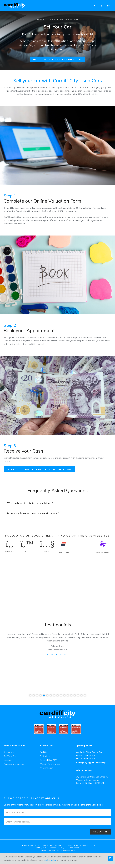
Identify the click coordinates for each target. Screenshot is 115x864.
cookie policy (50, 860)
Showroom (9, 752)
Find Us (43, 752)
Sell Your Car (10, 756)
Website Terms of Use (50, 764)
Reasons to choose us (14, 764)
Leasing (7, 760)
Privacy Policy (46, 768)
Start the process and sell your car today (39, 469)
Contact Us (45, 756)
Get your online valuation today (57, 59)
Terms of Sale (48, 760)
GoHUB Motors (54, 850)
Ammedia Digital (69, 850)
